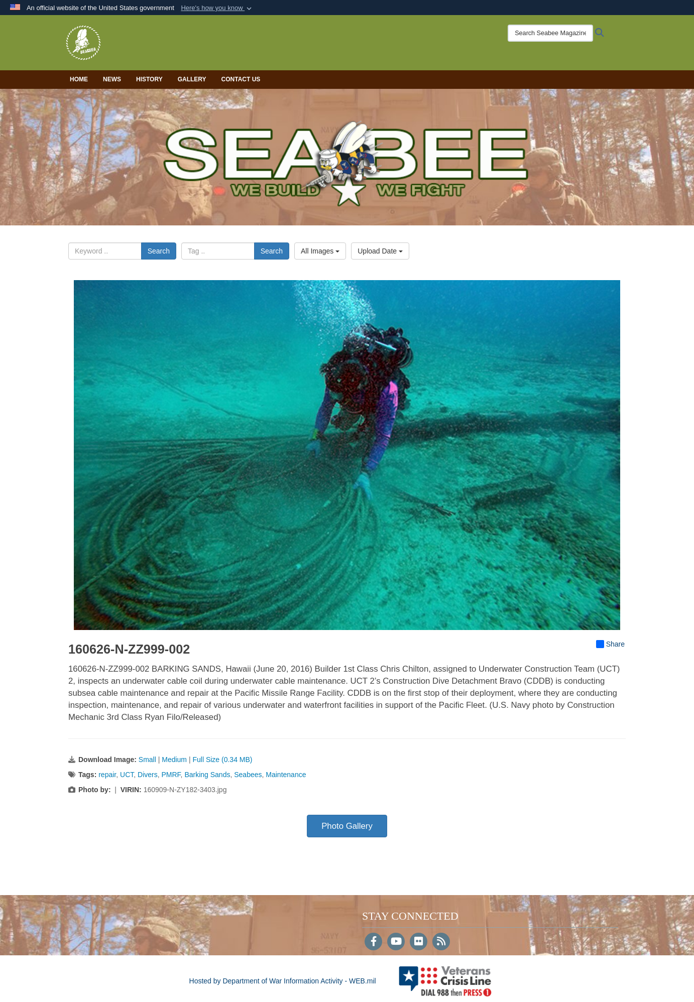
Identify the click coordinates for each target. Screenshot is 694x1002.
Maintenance (286, 775)
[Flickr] (418, 942)
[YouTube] (396, 942)
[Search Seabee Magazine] (550, 33)
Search (159, 251)
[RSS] (441, 942)
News (112, 79)
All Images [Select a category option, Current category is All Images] (320, 251)
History (149, 79)
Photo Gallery (347, 826)
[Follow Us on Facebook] (373, 942)
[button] (217, 8)
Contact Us (241, 79)
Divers (148, 775)
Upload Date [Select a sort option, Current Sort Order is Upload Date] (380, 251)
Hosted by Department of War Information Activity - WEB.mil (282, 981)
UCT (127, 775)
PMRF (170, 775)
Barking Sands (207, 775)
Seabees (248, 775)
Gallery (192, 79)
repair (107, 775)
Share (610, 644)
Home (79, 79)
